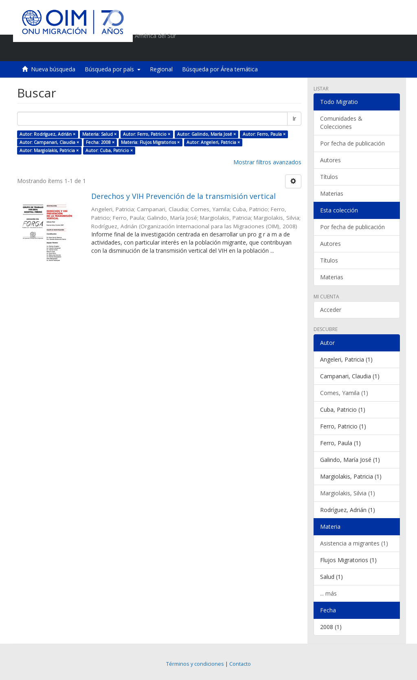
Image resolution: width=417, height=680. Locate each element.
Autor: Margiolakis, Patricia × (49, 150)
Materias (331, 193)
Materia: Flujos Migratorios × (150, 142)
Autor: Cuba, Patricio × (109, 150)
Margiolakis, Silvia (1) (347, 493)
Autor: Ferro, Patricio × (146, 134)
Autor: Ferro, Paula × (264, 134)
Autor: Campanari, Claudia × (49, 142)
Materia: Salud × (99, 134)
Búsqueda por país (112, 69)
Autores (330, 160)
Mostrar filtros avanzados (267, 162)
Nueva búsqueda (53, 69)
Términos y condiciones (195, 663)
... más (328, 593)
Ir (294, 118)
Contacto (240, 663)
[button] (347, 51)
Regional (161, 69)
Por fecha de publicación (352, 143)
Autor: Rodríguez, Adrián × (47, 134)
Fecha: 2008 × (100, 142)
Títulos (329, 177)
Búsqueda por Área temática (220, 69)
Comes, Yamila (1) (344, 393)
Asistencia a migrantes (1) (354, 543)
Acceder (330, 310)
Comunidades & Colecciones (341, 122)
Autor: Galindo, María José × (206, 134)
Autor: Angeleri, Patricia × (213, 142)
